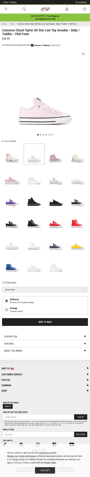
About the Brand (45, 350)
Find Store (80, 434)
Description (45, 336)
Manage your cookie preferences (21, 456)
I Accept (45, 470)
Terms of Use (48, 423)
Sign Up (8, 406)
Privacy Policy (60, 423)
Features (45, 343)
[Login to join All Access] (45, 16)
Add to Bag (45, 322)
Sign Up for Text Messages (15, 412)
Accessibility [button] (81, 2)
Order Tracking (9, 2)
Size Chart (9, 283)
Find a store (8, 430)
